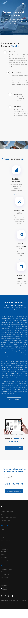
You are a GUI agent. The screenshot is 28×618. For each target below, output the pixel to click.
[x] (1, 596)
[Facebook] (5, 596)
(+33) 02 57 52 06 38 (6, 520)
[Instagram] (8, 596)
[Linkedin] (12, 596)
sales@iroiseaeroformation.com (8, 517)
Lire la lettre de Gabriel (14, 399)
